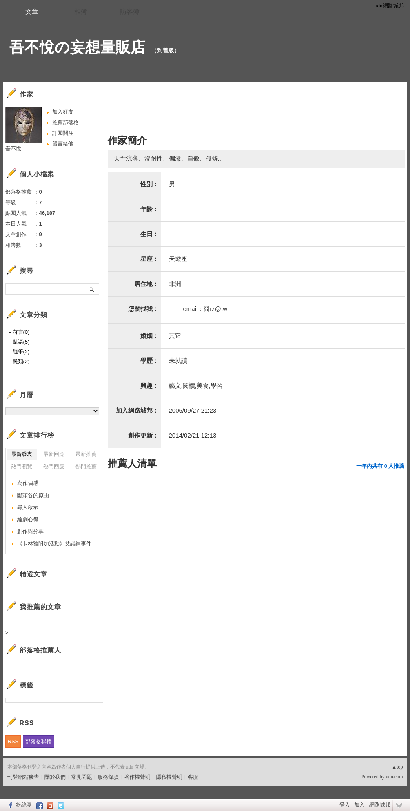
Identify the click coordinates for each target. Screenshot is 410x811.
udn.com (394, 777)
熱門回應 (53, 466)
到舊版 (165, 50)
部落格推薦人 (40, 650)
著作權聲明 (137, 777)
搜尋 (92, 289)
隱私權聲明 (169, 777)
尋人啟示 (27, 507)
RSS (13, 741)
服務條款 (108, 777)
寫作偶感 (27, 483)
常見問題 (81, 777)
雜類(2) (21, 361)
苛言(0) (21, 332)
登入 (344, 805)
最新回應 (53, 454)
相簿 (80, 11)
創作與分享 (30, 531)
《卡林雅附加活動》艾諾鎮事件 (54, 544)
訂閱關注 (62, 133)
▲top (397, 767)
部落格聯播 (38, 741)
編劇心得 (27, 519)
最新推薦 (86, 454)
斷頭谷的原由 (33, 495)
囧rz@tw (215, 308)
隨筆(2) (21, 352)
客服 (193, 777)
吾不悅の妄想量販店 (77, 47)
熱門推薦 (86, 466)
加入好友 (62, 112)
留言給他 (62, 144)
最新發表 (21, 454)
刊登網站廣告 (23, 777)
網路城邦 (379, 805)
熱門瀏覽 (21, 466)
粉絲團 (24, 805)
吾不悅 (13, 148)
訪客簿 (130, 11)
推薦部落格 (65, 122)
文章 (31, 11)
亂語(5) (21, 342)
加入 (359, 805)
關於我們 (55, 777)
